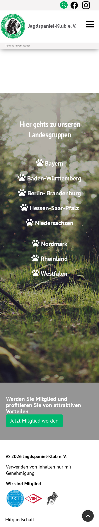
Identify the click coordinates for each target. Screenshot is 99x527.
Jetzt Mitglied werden (34, 420)
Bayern (54, 163)
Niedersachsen (53, 223)
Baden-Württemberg (53, 178)
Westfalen (53, 274)
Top (88, 516)
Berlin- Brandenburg (53, 193)
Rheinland (53, 259)
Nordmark (53, 244)
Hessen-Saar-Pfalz (53, 208)
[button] (90, 24)
